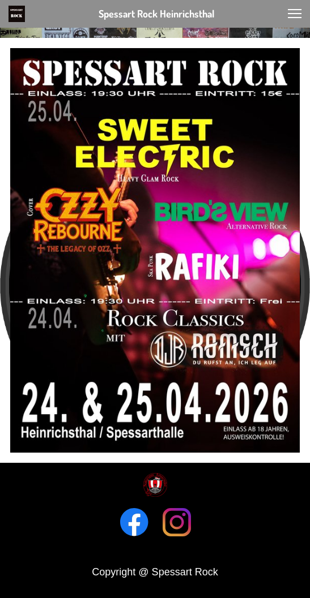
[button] (294, 13)
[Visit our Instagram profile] (177, 522)
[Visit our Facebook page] (134, 522)
